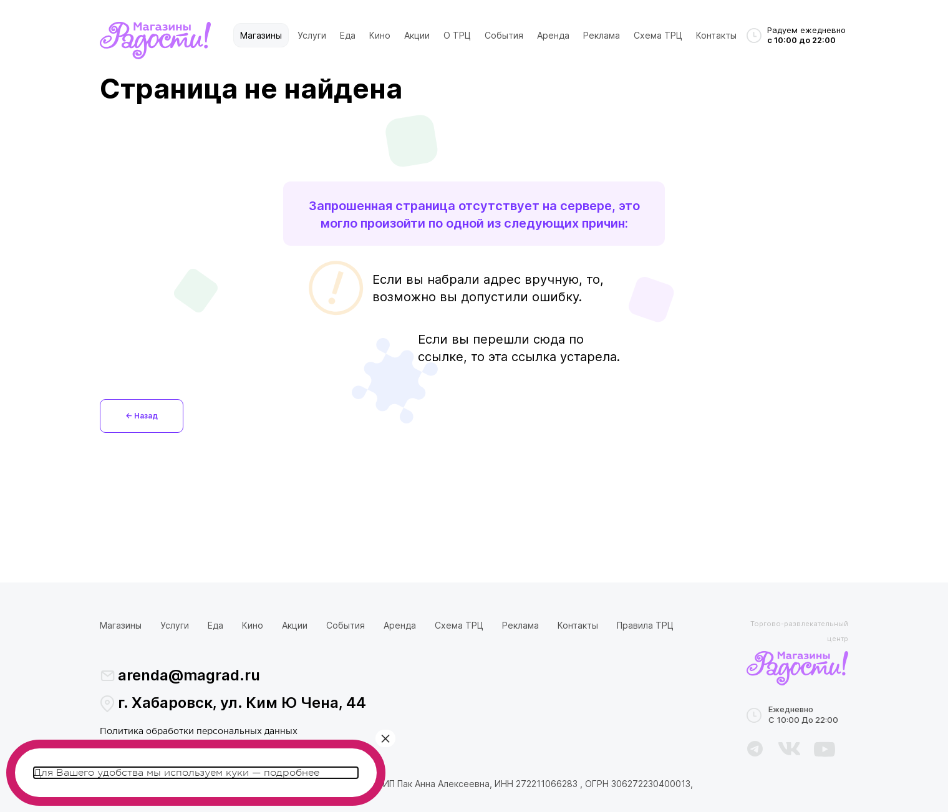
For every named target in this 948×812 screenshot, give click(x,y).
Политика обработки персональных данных (198, 731)
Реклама (601, 35)
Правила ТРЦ (645, 625)
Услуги (311, 35)
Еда (348, 35)
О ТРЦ (457, 35)
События (504, 35)
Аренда (553, 35)
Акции (417, 35)
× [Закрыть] (385, 738)
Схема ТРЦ (658, 35)
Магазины (261, 35)
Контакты (716, 35)
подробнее (291, 772)
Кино (379, 35)
